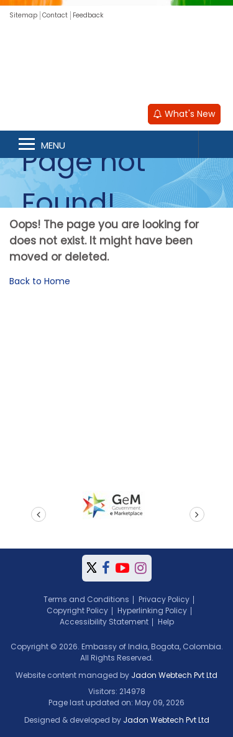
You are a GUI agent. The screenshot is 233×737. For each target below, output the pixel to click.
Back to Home (39, 281)
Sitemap (23, 15)
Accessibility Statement (104, 621)
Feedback (88, 15)
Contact (55, 15)
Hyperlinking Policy (152, 610)
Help (166, 621)
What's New (184, 114)
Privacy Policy (164, 599)
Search (215, 144)
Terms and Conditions (86, 599)
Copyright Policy (77, 610)
